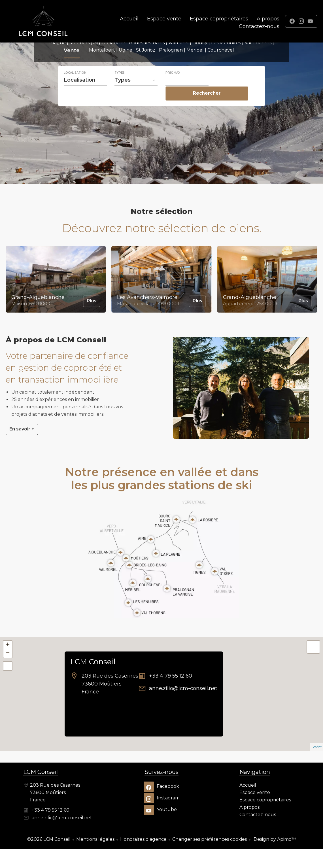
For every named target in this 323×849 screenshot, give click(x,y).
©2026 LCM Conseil (49, 839)
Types (119, 85)
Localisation (75, 85)
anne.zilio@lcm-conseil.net (183, 688)
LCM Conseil (92, 661)
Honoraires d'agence (143, 839)
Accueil (43, 21)
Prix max (172, 85)
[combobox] (85, 92)
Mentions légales (95, 839)
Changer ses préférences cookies (209, 839)
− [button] (8, 653)
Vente (72, 63)
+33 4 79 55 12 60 (170, 676)
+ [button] (8, 645)
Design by (274, 839)
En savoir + (21, 429)
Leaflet (317, 747)
